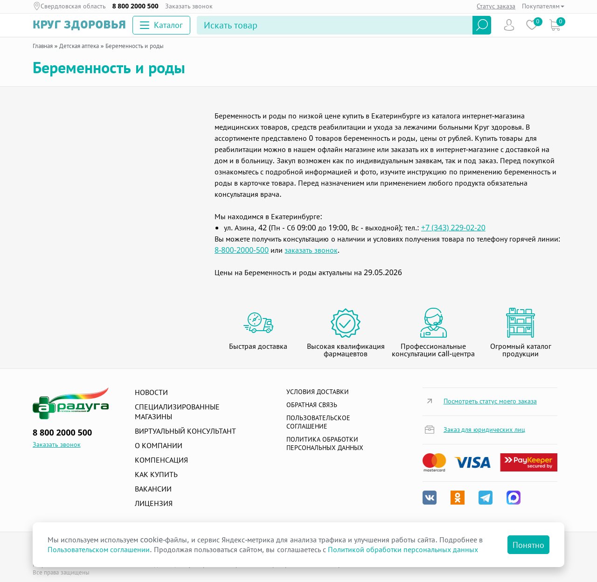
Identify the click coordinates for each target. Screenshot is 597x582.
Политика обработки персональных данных (324, 443)
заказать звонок (311, 250)
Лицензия (154, 503)
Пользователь (509, 25)
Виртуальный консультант (185, 431)
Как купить (156, 474)
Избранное (532, 25)
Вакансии (153, 489)
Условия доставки (317, 391)
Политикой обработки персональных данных (403, 549)
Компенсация (161, 460)
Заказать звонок (189, 6)
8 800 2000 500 (135, 6)
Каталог (161, 24)
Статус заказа (496, 5)
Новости (151, 392)
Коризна (555, 25)
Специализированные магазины (177, 412)
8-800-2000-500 (242, 250)
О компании (158, 445)
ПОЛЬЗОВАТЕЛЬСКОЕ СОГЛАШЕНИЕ (318, 421)
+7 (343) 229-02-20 (453, 227)
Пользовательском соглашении (99, 549)
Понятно (528, 544)
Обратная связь (311, 404)
